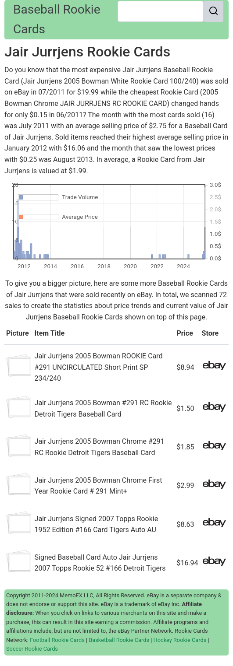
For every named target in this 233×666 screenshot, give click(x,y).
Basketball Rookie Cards (119, 640)
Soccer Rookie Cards (32, 648)
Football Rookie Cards (57, 640)
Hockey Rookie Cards (180, 640)
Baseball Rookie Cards (56, 19)
